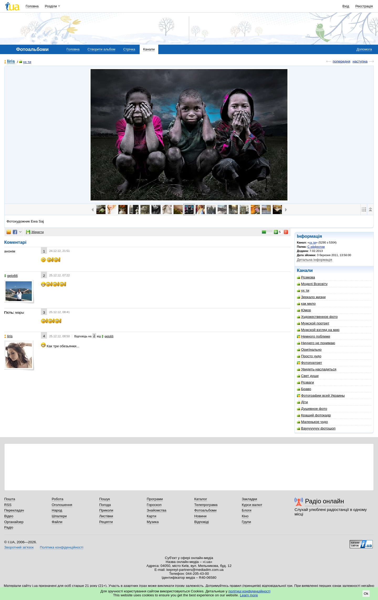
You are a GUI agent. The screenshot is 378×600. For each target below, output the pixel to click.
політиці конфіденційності (249, 591)
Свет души (307, 376)
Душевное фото (312, 409)
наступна (360, 61)
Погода (105, 505)
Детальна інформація (314, 260)
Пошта (9, 499)
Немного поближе (313, 336)
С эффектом (316, 246)
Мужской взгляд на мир (318, 330)
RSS (8, 505)
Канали (149, 49)
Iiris (11, 61)
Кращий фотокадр (314, 415)
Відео (8, 516)
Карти (151, 516)
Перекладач (14, 510)
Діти (302, 402)
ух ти (25, 62)
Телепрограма (206, 505)
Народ (57, 510)
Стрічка (129, 49)
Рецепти (106, 522)
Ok (366, 594)
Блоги (246, 510)
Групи (246, 522)
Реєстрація (364, 6)
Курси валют (252, 505)
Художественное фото (317, 317)
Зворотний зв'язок (19, 547)
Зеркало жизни (311, 297)
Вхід (346, 6)
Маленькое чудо (312, 422)
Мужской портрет (313, 323)
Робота (57, 499)
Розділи (51, 6)
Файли (57, 522)
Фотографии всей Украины (321, 395)
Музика (153, 522)
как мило (306, 304)
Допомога (364, 49)
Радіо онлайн (324, 501)
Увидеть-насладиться (316, 369)
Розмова (306, 277)
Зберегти (35, 232)
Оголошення (62, 505)
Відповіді (201, 522)
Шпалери (59, 516)
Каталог (200, 499)
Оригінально (309, 349)
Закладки (249, 499)
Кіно (245, 516)
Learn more (249, 595)
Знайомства (156, 510)
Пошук (104, 499)
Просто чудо (309, 356)
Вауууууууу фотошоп (316, 428)
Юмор (304, 310)
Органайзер (13, 522)
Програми (155, 499)
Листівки (106, 516)
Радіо (8, 527)
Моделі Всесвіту (312, 284)
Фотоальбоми (205, 510)
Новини (200, 516)
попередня (341, 61)
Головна (32, 6)
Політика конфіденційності (61, 547)
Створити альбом (101, 49)
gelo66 (11, 276)
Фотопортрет (309, 363)
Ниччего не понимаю (316, 343)
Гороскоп (154, 505)
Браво (304, 389)
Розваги (305, 382)
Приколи (106, 510)
